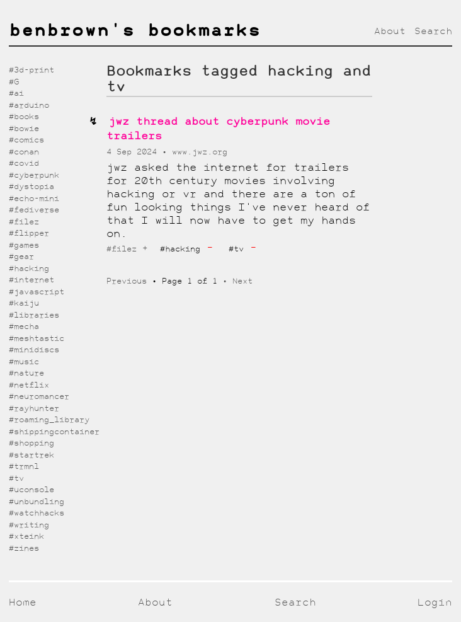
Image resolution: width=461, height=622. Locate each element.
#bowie (24, 129)
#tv (16, 478)
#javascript (36, 292)
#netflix (29, 385)
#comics (26, 140)
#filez (121, 249)
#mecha (24, 326)
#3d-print (31, 70)
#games (24, 245)
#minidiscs (34, 350)
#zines (24, 548)
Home (23, 602)
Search (433, 31)
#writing (29, 525)
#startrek (31, 455)
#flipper (29, 233)
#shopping (31, 443)
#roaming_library (49, 420)
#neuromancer (39, 396)
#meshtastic (36, 338)
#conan (24, 152)
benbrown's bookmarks (135, 31)
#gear (21, 256)
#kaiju (24, 303)
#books (24, 117)
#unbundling (36, 502)
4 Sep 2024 (134, 152)
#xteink (26, 536)
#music (24, 362)
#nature (26, 373)
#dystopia (31, 186)
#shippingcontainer (54, 432)
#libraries (34, 315)
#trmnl (24, 466)
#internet (31, 280)
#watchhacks (36, 513)
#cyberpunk (34, 175)
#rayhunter (34, 408)
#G (14, 82)
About (390, 31)
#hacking (29, 268)
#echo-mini (34, 198)
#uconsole (31, 490)
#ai (16, 93)
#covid (24, 163)
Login (435, 602)
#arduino (29, 105)
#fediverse (34, 210)
